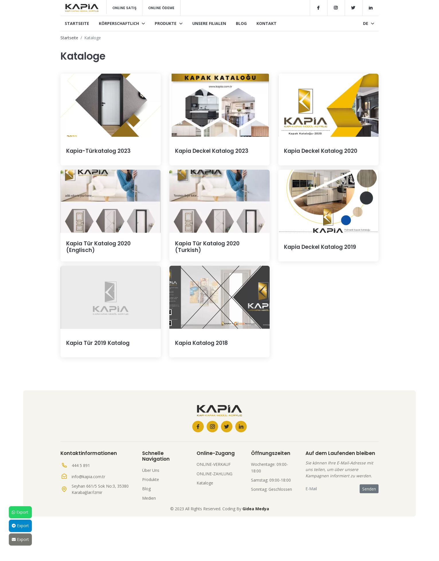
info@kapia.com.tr (88, 498)
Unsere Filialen (209, 23)
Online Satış (124, 7)
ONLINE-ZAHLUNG (214, 495)
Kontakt (266, 23)
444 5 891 (81, 487)
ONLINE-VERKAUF (214, 485)
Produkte (169, 23)
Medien (149, 519)
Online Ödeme (161, 7)
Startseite (77, 23)
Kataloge (205, 504)
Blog (241, 23)
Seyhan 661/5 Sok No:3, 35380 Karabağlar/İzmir (100, 511)
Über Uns (150, 491)
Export (20, 512)
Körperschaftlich (122, 23)
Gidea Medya (255, 530)
